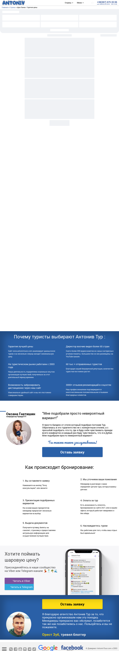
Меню (79, 3)
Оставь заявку (72, 452)
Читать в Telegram (21, 587)
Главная (5, 7)
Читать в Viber (21, 581)
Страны (68, 3)
